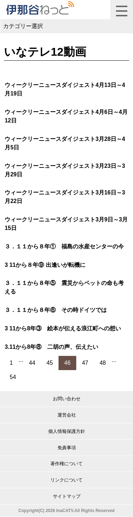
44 (32, 363)
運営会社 (66, 415)
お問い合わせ (67, 398)
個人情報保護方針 (66, 431)
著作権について (66, 463)
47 (85, 363)
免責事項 (66, 447)
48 (103, 363)
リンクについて (66, 480)
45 (49, 363)
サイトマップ (67, 496)
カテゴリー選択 (23, 26)
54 (13, 377)
